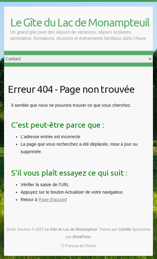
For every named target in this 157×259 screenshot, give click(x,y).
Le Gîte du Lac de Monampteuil (79, 22)
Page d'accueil (53, 199)
